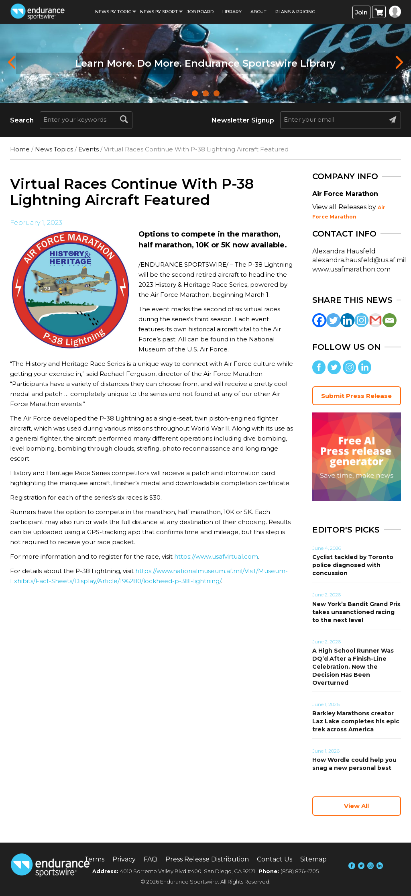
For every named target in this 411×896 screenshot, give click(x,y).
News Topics (54, 149)
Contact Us (274, 859)
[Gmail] (375, 320)
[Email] (390, 320)
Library (232, 11)
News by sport (159, 11)
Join (361, 12)
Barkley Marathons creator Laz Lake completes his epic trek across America (355, 721)
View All (356, 806)
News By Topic (113, 11)
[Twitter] (333, 320)
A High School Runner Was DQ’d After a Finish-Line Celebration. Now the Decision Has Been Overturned (353, 666)
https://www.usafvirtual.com (216, 556)
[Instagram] (361, 320)
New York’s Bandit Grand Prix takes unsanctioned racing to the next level (356, 612)
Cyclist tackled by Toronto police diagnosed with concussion (352, 565)
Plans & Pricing (295, 11)
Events (88, 149)
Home (20, 149)
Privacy (124, 859)
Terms (94, 859)
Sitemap (313, 859)
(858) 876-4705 (300, 871)
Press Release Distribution (207, 859)
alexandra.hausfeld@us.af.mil (359, 260)
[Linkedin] (347, 320)
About (258, 11)
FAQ (150, 859)
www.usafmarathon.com (351, 269)
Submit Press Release (356, 396)
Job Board (200, 11)
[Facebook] (319, 320)
